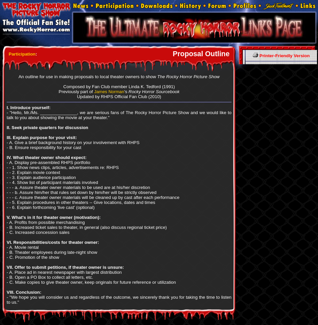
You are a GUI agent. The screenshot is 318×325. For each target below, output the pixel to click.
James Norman (109, 91)
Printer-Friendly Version (281, 55)
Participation (22, 54)
